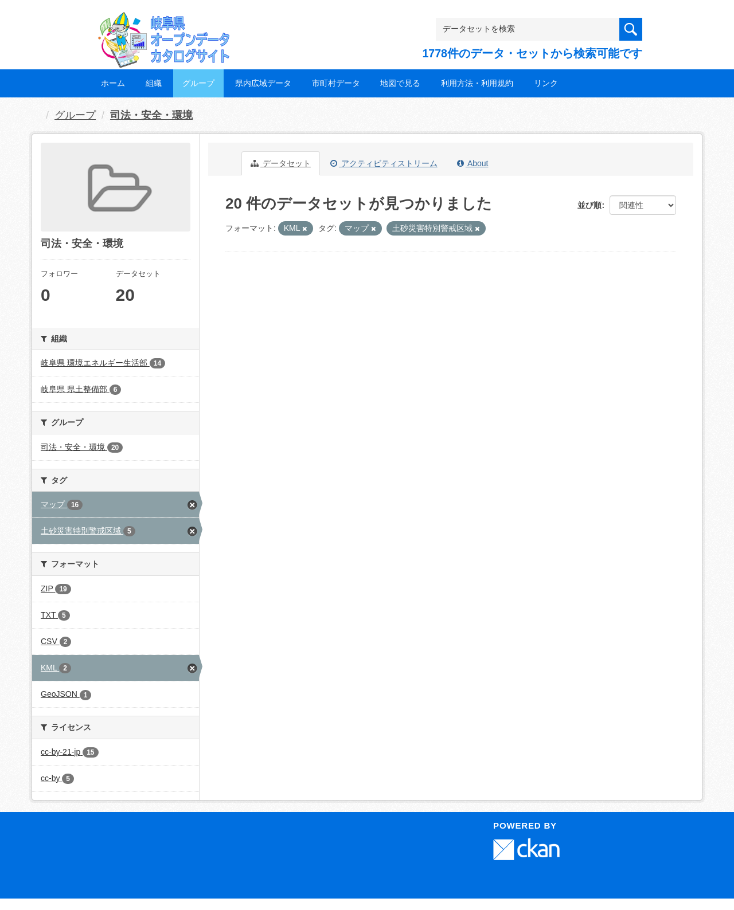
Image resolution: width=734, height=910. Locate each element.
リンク (546, 83)
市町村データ (336, 83)
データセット (281, 163)
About (473, 163)
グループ (198, 83)
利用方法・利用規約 (477, 83)
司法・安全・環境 (151, 115)
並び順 (589, 205)
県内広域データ (263, 83)
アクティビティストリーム (384, 163)
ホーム (113, 83)
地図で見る (400, 83)
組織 (154, 83)
